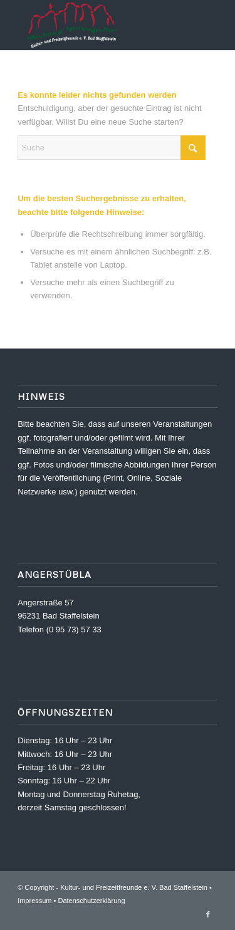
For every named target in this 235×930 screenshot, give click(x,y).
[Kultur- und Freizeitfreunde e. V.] (97, 25)
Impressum (34, 900)
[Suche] (112, 147)
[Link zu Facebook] (208, 914)
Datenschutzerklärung (91, 900)
